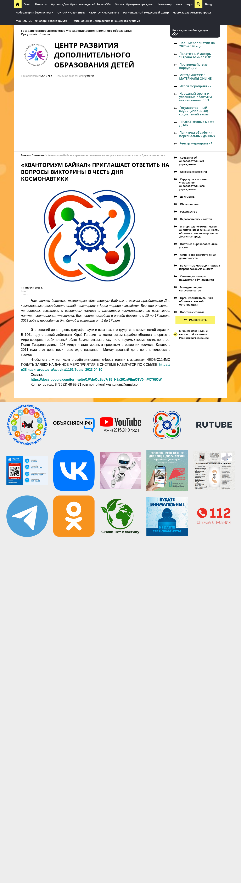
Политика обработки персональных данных (197, 134)
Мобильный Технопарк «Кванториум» (42, 21)
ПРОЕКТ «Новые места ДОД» (196, 123)
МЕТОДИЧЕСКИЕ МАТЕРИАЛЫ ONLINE (195, 77)
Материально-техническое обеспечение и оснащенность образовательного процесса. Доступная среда (199, 231)
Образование (189, 204)
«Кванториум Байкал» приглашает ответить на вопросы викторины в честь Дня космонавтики (105, 155)
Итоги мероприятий (195, 86)
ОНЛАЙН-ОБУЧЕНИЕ (71, 12)
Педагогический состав (196, 219)
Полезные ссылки (192, 312)
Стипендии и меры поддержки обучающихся (196, 277)
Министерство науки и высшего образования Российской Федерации (194, 334)
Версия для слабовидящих (190, 30)
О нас (27, 4)
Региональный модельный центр (146, 12)
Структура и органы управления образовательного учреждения (193, 184)
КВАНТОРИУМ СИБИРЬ (104, 12)
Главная (26, 155)
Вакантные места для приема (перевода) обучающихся (199, 267)
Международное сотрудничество (190, 288)
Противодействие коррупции (193, 66)
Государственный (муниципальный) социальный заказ (194, 110)
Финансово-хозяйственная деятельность (197, 256)
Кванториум (184, 4)
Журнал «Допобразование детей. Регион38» (81, 4)
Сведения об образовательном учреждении (191, 161)
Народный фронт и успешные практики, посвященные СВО (196, 96)
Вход (208, 4)
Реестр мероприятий (196, 143)
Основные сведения (193, 172)
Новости (41, 4)
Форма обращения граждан (133, 4)
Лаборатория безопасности (34, 12)
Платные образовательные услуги (198, 245)
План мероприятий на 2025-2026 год (197, 44)
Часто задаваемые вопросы (192, 12)
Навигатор (164, 4)
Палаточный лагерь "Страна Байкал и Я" (195, 55)
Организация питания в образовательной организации (196, 301)
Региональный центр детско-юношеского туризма (106, 21)
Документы (187, 196)
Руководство (188, 211)
